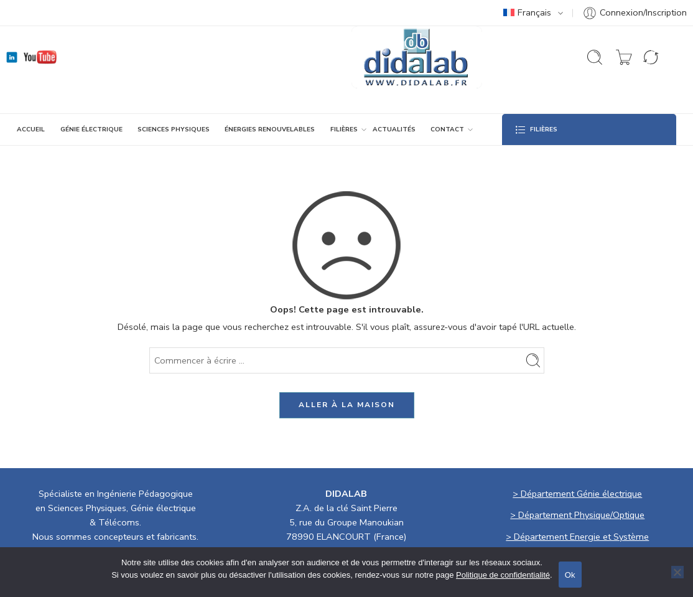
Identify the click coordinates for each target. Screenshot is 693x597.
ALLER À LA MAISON (347, 405)
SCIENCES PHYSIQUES (173, 129)
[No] (677, 572)
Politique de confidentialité (503, 575)
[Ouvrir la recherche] (595, 57)
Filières (344, 129)
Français (527, 12)
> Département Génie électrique (577, 493)
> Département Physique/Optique (577, 515)
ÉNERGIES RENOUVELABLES (270, 129)
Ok (570, 575)
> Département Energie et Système (577, 536)
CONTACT (447, 129)
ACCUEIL (31, 129)
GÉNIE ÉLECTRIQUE (91, 129)
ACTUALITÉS (394, 129)
